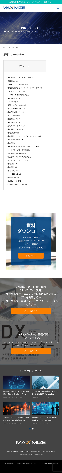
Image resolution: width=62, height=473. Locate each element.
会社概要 (45, 451)
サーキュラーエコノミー (19, 397)
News (27, 451)
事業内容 (15, 451)
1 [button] (30, 429)
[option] (31, 400)
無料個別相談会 (35, 451)
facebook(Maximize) (26, 454)
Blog (21, 451)
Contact (53, 451)
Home (8, 451)
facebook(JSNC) (39, 454)
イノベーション (44, 397)
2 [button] (33, 429)
